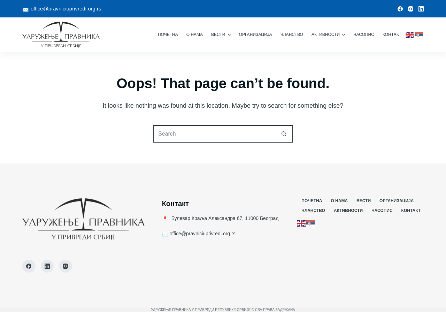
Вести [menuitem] (221, 35)
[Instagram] (410, 9)
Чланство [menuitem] (291, 34)
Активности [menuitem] (329, 35)
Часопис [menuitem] (363, 34)
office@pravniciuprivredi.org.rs (66, 9)
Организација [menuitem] (255, 34)
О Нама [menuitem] (194, 34)
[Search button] (284, 134)
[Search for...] (214, 134)
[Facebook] (400, 9)
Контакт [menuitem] (392, 34)
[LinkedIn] (421, 9)
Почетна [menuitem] (168, 34)
